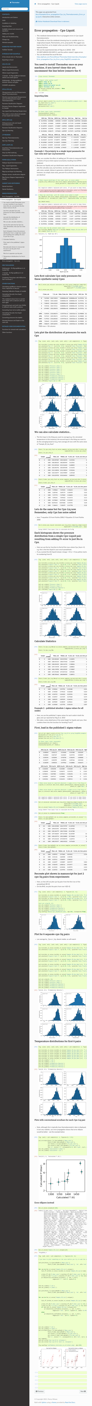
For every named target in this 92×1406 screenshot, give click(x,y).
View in (63, 21)
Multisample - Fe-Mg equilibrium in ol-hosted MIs (13, 269)
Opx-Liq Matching (7, 130)
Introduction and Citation (10, 17)
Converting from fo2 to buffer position (14, 310)
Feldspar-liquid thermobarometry (12, 163)
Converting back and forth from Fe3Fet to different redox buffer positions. (14, 306)
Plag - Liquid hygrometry (9, 165)
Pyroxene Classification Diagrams (12, 103)
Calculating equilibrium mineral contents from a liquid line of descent (14, 287)
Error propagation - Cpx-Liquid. (11, 199)
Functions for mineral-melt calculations (14, 329)
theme (54, 1402)
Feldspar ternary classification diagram (13, 174)
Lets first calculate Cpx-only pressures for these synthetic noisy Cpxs (13, 212)
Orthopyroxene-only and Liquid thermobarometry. (11, 124)
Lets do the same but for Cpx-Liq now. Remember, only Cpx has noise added (14, 226)
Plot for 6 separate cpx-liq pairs (12, 253)
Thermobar (15, 2)
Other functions (7, 332)
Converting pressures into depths (12, 317)
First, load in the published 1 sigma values (13, 243)
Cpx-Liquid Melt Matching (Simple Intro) (14, 111)
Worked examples (7, 42)
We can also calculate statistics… (13, 222)
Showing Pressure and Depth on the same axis (13, 321)
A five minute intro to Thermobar (12, 57)
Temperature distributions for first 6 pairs (13, 257)
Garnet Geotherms (7, 189)
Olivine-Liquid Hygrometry (10, 73)
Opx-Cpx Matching (8, 141)
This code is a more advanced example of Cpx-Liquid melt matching (13, 114)
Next (83, 1391)
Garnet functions (7, 186)
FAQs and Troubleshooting (10, 36)
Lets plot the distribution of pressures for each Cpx (11, 218)
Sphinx (44, 1402)
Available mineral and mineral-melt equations (12, 30)
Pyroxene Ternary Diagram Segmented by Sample (13, 107)
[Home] (35, 4)
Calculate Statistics (8, 239)
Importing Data (7, 26)
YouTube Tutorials (7, 49)
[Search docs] (14, 8)
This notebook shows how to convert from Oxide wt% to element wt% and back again (13, 300)
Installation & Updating (9, 23)
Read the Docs (70, 1402)
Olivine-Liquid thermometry (10, 70)
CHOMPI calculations (8, 85)
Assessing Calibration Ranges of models (14, 291)
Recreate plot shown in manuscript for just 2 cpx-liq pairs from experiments (13, 248)
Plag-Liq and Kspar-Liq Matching (12, 171)
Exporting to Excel (7, 60)
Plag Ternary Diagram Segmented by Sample (13, 178)
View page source (81, 4)
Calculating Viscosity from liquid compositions (11, 295)
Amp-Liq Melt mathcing (9, 152)
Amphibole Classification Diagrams (12, 155)
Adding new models (8, 33)
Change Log (5, 39)
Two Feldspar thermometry (10, 168)
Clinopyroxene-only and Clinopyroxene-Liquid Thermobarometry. (14, 93)
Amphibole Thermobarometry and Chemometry (12, 148)
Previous (40, 1391)
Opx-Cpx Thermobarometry (10, 138)
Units (3, 20)
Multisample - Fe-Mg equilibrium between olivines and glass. (12, 81)
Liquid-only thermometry (9, 67)
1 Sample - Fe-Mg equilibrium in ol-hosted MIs (12, 273)
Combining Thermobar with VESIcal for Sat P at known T (14, 278)
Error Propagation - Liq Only (10, 196)
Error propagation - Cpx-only (11, 261)
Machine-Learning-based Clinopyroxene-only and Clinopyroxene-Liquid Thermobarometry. (14, 98)
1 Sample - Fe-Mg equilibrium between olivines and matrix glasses (14, 76)
